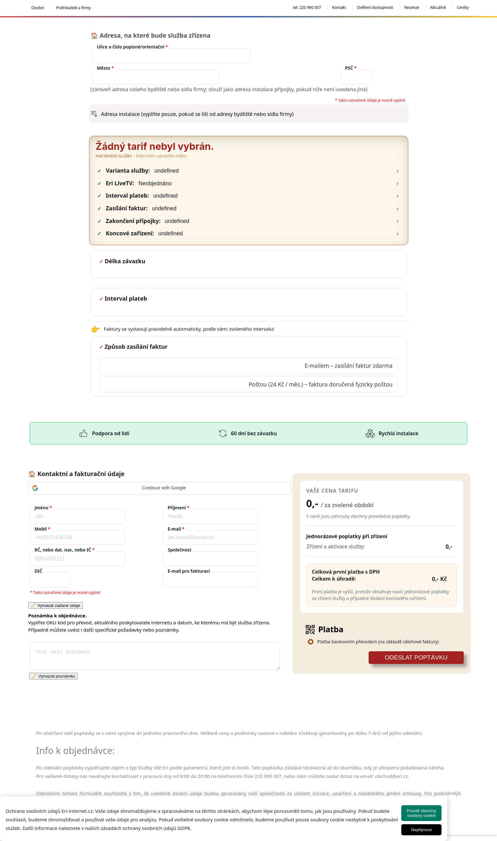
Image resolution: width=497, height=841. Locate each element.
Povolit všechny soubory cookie (421, 813)
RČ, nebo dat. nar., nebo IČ (65, 550)
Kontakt (339, 7)
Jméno (43, 508)
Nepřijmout (421, 829)
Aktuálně (438, 7)
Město (105, 68)
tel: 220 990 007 (307, 7)
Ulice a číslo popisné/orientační (132, 47)
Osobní (37, 7)
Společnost (179, 550)
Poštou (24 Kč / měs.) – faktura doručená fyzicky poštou (320, 384)
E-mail (176, 529)
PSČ (351, 68)
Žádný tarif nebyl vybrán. (155, 146)
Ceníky (463, 7)
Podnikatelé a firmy (73, 7)
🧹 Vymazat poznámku (53, 676)
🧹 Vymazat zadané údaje (55, 605)
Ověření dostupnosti (375, 7)
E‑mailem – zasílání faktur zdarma (349, 365)
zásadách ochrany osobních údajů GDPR (145, 828)
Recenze (411, 7)
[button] (159, 488)
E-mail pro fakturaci (189, 571)
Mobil (42, 529)
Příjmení (178, 508)
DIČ (38, 571)
